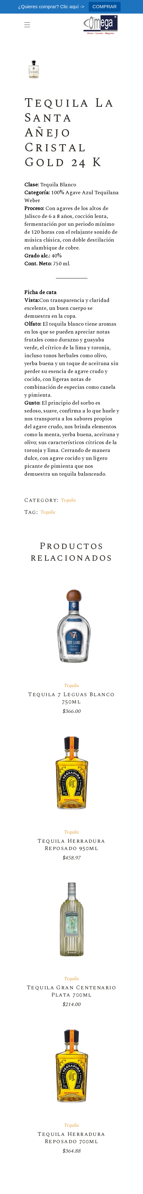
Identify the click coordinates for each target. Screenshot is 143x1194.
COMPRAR (104, 6)
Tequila (68, 500)
